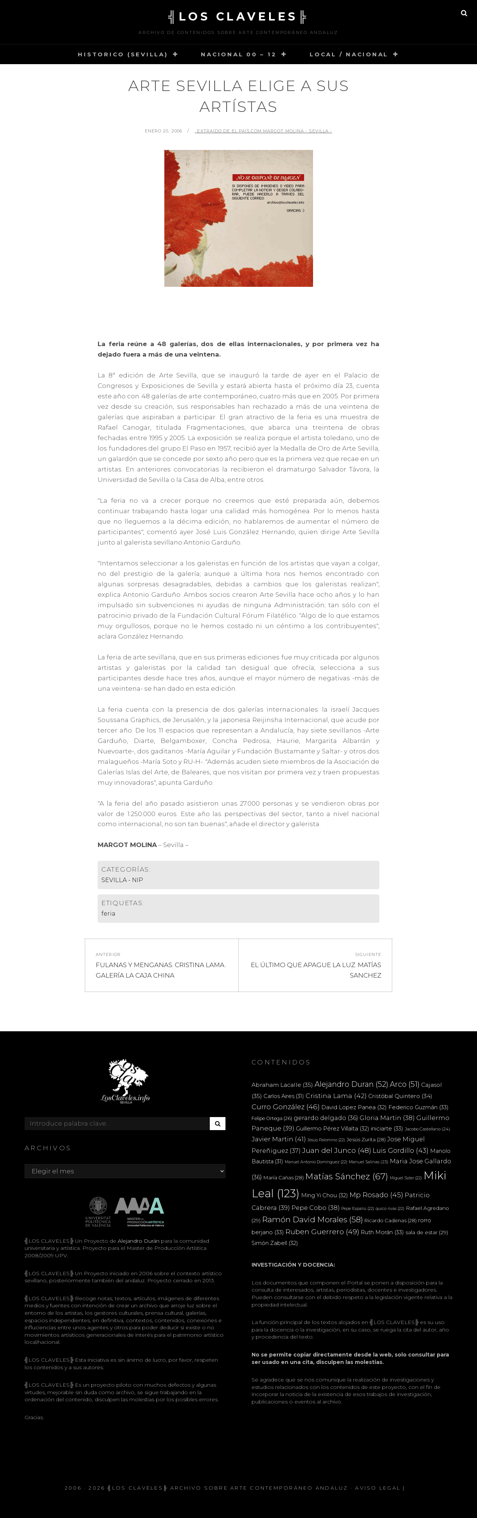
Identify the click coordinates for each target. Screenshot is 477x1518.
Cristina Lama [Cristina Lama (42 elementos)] (336, 1096)
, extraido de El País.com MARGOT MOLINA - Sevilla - (263, 131)
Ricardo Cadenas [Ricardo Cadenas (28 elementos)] (390, 1220)
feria (108, 913)
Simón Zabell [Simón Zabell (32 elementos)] (275, 1243)
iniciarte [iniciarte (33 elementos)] (387, 1128)
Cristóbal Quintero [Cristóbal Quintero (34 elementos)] (400, 1096)
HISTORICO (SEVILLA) (123, 54)
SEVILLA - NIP (122, 880)
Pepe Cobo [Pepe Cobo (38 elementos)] (315, 1207)
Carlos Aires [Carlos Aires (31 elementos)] (283, 1096)
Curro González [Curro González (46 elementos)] (286, 1107)
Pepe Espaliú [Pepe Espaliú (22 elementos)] (357, 1208)
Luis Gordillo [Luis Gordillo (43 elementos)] (401, 1150)
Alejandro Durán (137, 1241)
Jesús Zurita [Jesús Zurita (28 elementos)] (366, 1139)
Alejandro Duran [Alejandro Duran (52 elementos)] (351, 1084)
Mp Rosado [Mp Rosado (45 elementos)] (376, 1195)
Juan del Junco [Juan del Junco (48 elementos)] (336, 1150)
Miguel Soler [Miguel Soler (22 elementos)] (406, 1178)
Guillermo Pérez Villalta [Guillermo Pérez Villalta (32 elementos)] (332, 1128)
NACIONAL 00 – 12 (239, 54)
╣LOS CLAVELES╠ (238, 16)
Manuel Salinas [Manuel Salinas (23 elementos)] (368, 1161)
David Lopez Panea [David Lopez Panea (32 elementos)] (354, 1107)
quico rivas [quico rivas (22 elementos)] (390, 1208)
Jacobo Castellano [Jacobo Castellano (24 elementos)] (427, 1129)
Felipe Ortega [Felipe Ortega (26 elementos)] (272, 1118)
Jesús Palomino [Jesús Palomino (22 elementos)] (326, 1140)
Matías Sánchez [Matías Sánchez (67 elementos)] (346, 1176)
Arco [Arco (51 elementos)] (405, 1084)
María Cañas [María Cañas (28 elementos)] (283, 1177)
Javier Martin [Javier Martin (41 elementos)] (279, 1139)
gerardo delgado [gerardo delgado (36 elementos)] (326, 1118)
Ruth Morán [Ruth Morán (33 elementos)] (382, 1232)
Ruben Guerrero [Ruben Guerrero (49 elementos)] (322, 1231)
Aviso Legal (378, 1488)
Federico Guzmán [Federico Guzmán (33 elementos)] (418, 1107)
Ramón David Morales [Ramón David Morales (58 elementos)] (312, 1219)
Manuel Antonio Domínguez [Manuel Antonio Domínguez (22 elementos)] (316, 1162)
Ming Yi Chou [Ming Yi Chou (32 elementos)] (324, 1195)
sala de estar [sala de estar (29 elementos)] (426, 1232)
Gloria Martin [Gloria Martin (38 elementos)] (387, 1118)
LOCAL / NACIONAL (349, 54)
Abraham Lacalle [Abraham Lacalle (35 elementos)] (282, 1084)
